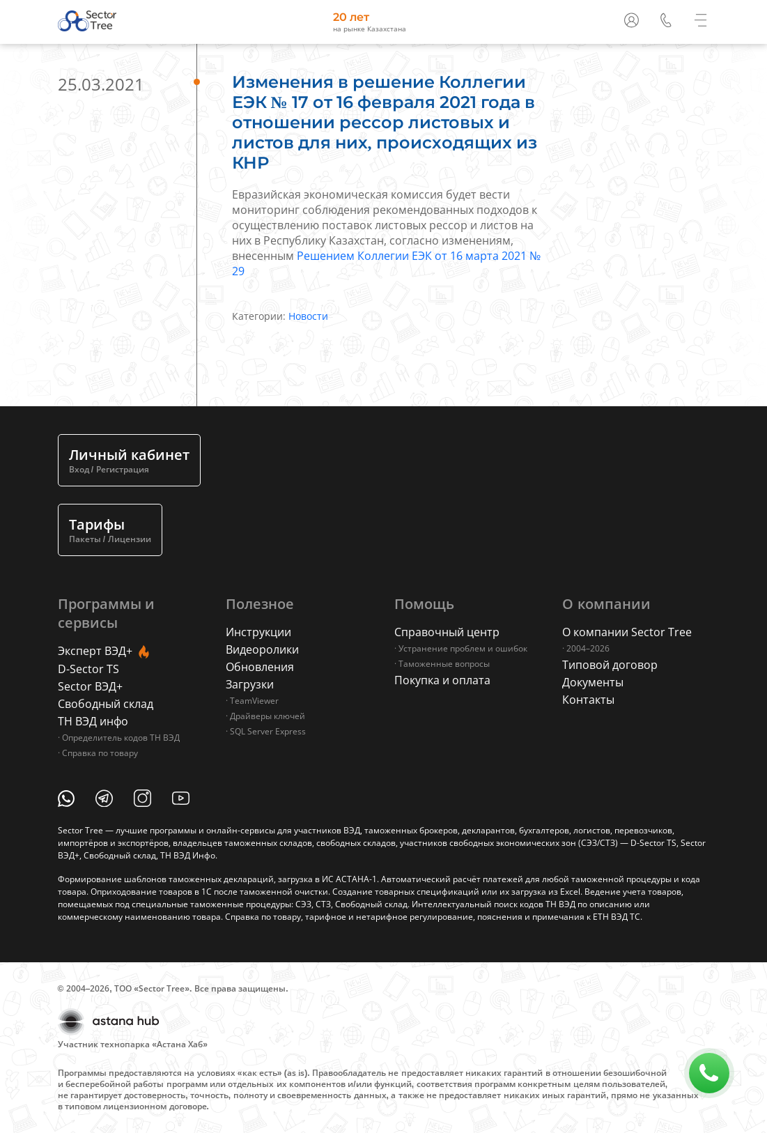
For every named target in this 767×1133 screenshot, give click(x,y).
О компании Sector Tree (627, 632)
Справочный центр (446, 632)
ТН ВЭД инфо (93, 721)
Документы (592, 682)
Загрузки (250, 684)
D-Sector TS (88, 669)
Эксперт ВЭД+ (105, 652)
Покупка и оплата (442, 680)
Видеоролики (262, 649)
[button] (667, 18)
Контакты (588, 699)
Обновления (260, 667)
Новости (308, 316)
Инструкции (258, 632)
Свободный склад (105, 703)
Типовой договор (610, 664)
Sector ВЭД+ (90, 686)
